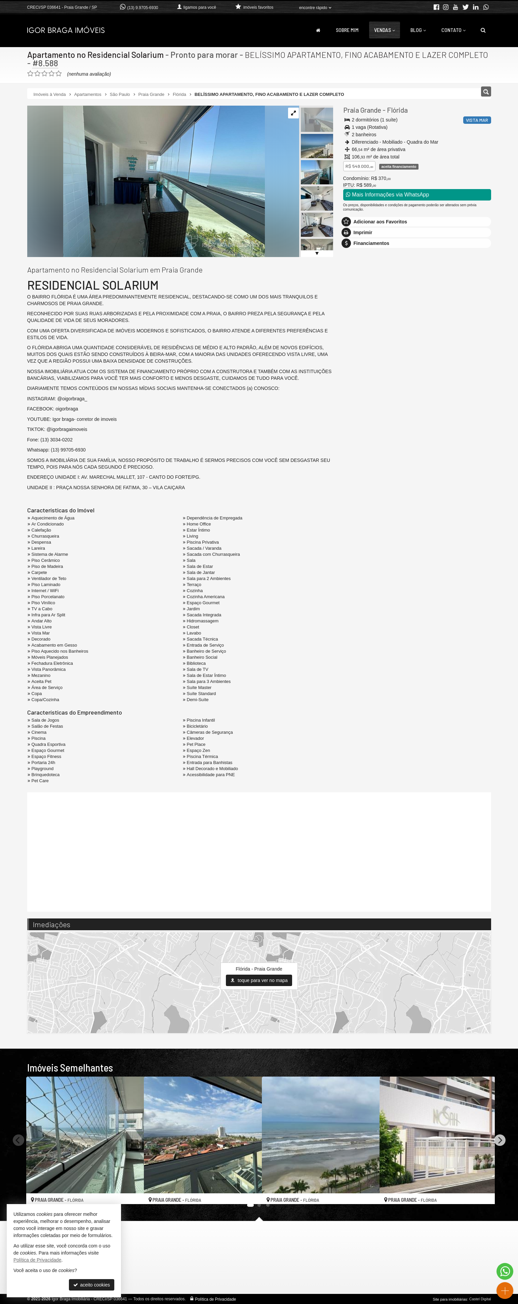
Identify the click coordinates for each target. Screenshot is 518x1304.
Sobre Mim (347, 30)
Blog (418, 30)
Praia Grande (362, 110)
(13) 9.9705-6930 (142, 7)
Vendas (384, 30)
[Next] (500, 1140)
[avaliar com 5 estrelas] (58, 73)
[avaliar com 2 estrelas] (37, 73)
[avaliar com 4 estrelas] (51, 73)
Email (352, 412)
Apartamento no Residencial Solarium (96, 54)
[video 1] (259, 851)
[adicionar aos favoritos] (131, 1193)
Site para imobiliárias (450, 1299)
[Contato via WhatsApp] (504, 1271)
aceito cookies (91, 1285)
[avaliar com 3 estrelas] (44, 73)
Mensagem (358, 352)
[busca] (483, 30)
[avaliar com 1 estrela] (30, 73)
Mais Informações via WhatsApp (387, 194)
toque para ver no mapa (259, 980)
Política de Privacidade (215, 1299)
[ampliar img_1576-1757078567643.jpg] (146, 181)
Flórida (397, 110)
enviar (473, 459)
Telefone (355, 435)
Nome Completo (364, 389)
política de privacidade (430, 465)
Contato (453, 30)
